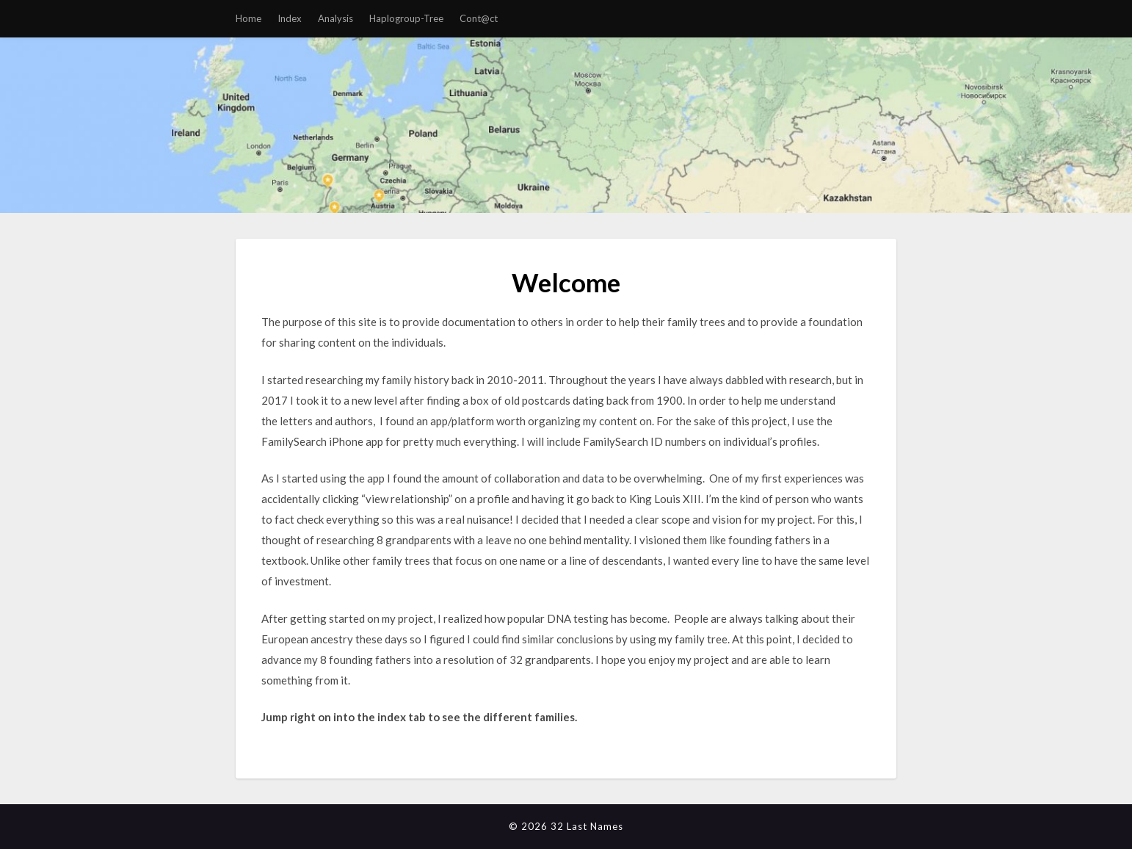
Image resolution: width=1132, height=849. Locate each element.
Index (289, 18)
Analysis (335, 18)
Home (248, 18)
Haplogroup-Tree (406, 18)
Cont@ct (479, 18)
